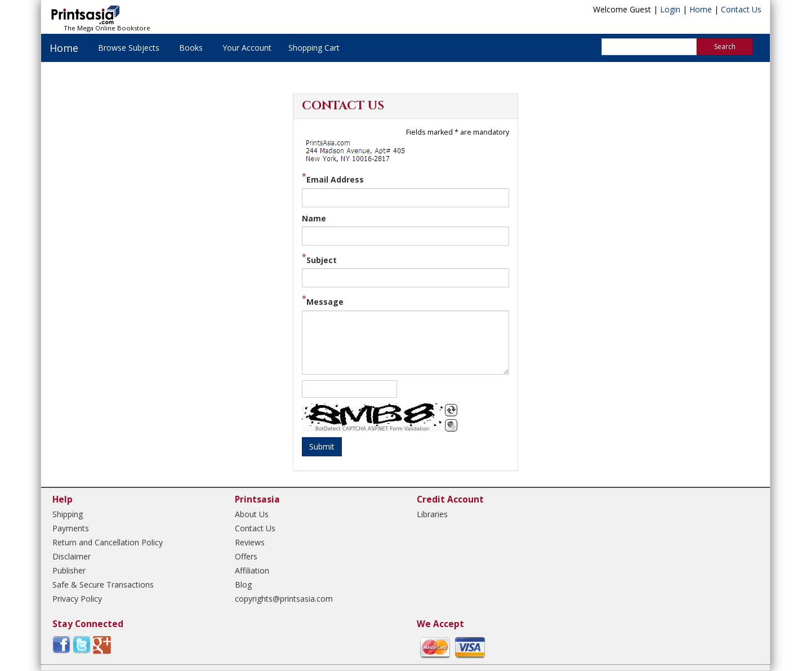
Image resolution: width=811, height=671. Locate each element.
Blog (243, 584)
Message (325, 301)
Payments (70, 528)
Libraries (432, 514)
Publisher (69, 570)
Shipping (67, 514)
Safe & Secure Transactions (103, 584)
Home (700, 9)
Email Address (335, 179)
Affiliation (252, 570)
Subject (321, 260)
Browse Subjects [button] (128, 47)
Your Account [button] (246, 47)
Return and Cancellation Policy (107, 542)
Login (670, 9)
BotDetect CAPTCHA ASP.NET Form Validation (372, 429)
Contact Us (741, 9)
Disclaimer (71, 556)
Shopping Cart (314, 47)
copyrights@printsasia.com (284, 598)
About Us (252, 514)
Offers (246, 556)
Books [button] (191, 47)
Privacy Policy (77, 598)
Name (314, 218)
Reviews (250, 542)
